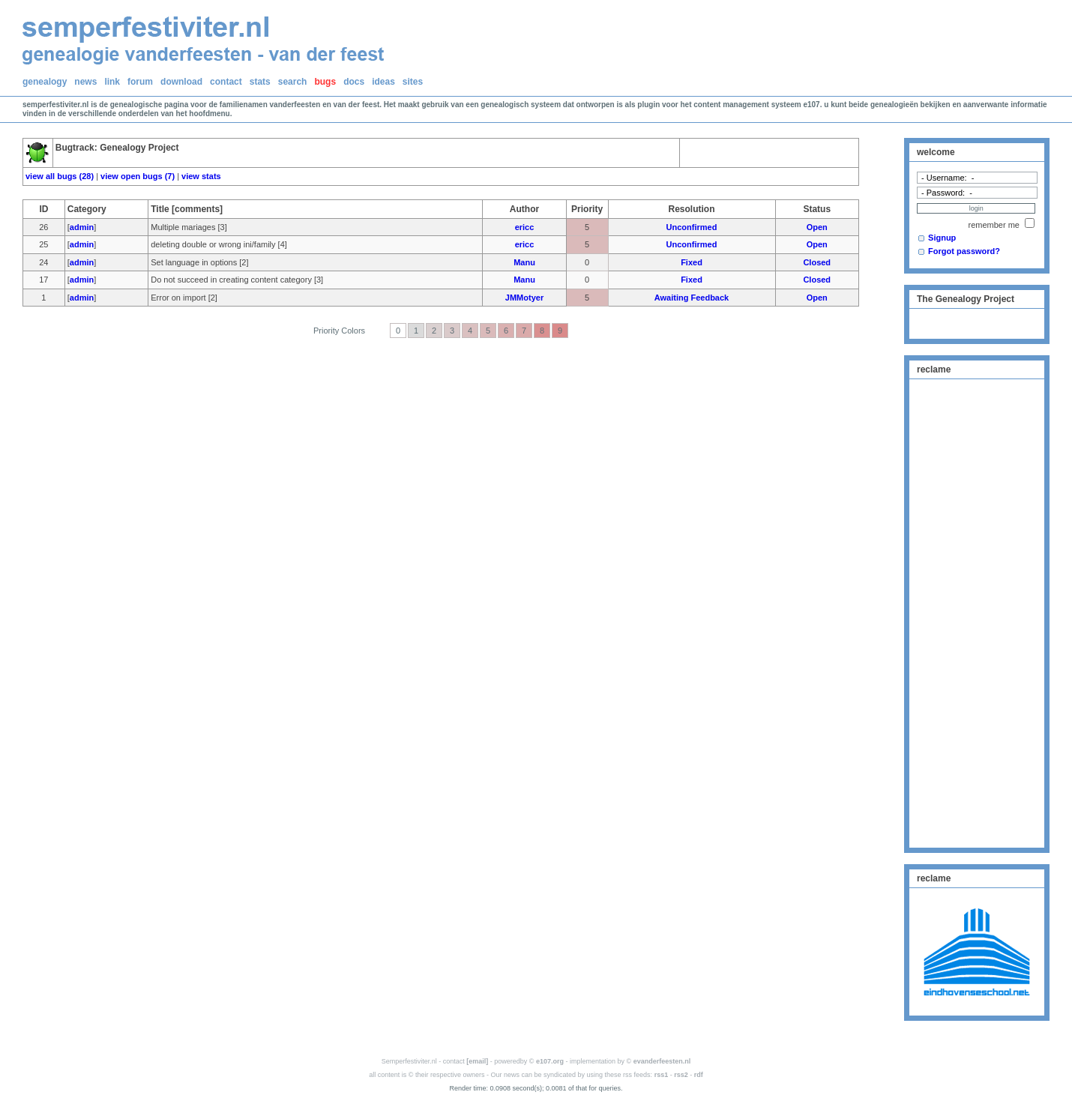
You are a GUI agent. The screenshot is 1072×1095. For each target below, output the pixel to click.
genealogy (44, 81)
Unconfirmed (691, 227)
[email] (477, 1061)
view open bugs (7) (137, 176)
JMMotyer (524, 297)
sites (413, 81)
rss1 (661, 1075)
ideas (383, 81)
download (181, 81)
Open (817, 227)
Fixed (691, 262)
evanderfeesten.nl (662, 1061)
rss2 (681, 1075)
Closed (817, 262)
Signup (942, 237)
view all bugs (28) (59, 176)
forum (140, 81)
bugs (325, 81)
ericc (525, 227)
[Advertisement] (977, 611)
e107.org (550, 1061)
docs (353, 81)
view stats (201, 176)
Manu (524, 262)
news (85, 81)
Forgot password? (964, 251)
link (112, 81)
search (292, 81)
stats (260, 81)
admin (82, 227)
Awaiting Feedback (691, 297)
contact (226, 81)
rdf (698, 1075)
